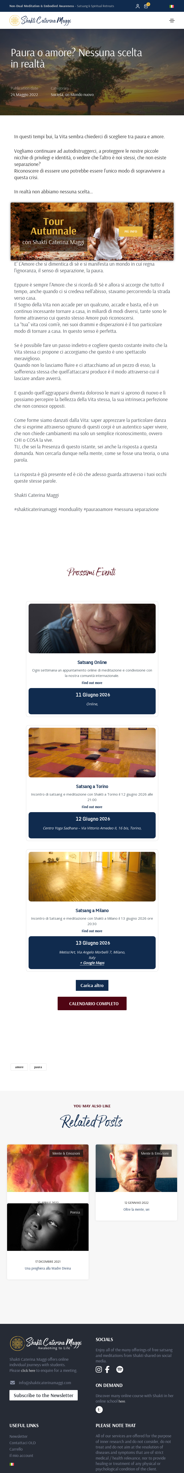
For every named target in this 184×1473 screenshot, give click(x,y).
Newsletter (18, 1354)
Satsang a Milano (92, 910)
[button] (131, 231)
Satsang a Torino (92, 786)
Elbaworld (100, 1412)
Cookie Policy (92, 1451)
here (122, 1319)
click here (28, 1288)
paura (38, 1067)
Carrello (16, 1366)
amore (19, 1067)
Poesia (75, 1195)
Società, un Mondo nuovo (72, 94)
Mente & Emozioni (66, 1153)
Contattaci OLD (22, 1360)
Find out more (92, 682)
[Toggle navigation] (172, 20)
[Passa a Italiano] (171, 6)
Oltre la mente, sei (136, 1209)
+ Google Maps (92, 962)
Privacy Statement (92, 1446)
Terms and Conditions (92, 1456)
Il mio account (21, 1373)
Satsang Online (92, 662)
